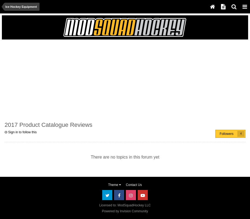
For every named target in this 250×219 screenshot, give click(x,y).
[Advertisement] (67, 79)
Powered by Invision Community (125, 211)
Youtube (143, 195)
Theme (114, 185)
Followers (226, 134)
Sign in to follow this (22, 132)
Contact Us (134, 185)
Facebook (119, 195)
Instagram (131, 195)
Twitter (107, 195)
